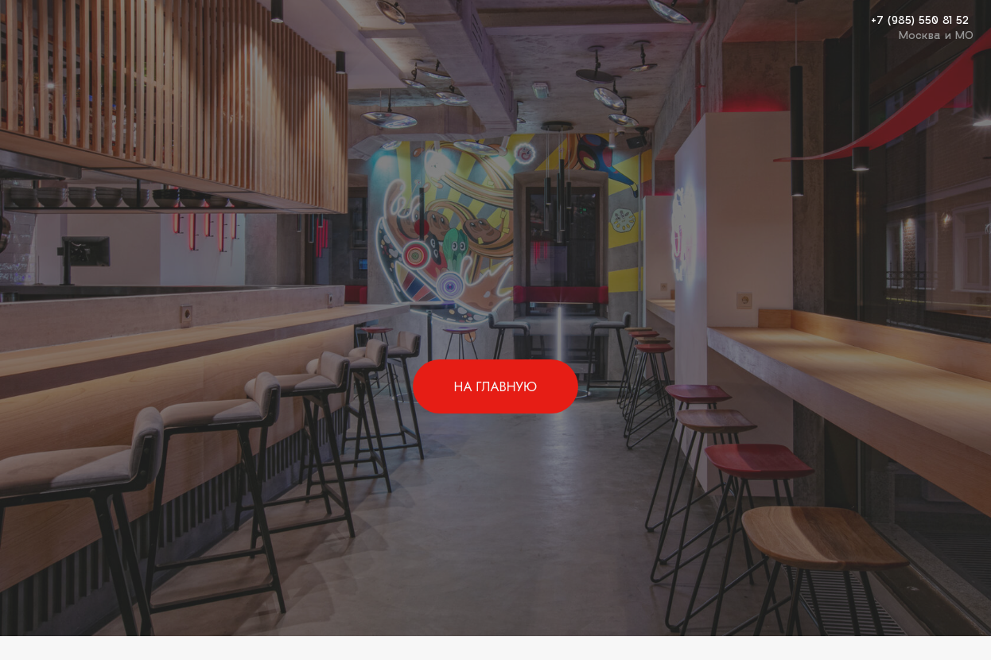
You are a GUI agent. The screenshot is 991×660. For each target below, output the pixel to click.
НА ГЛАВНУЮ (495, 386)
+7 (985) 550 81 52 (920, 19)
